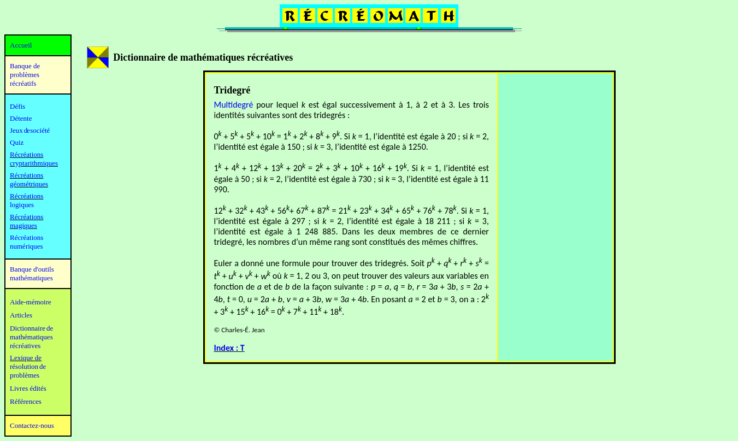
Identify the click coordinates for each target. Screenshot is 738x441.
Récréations (26, 196)
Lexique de (26, 358)
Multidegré (233, 104)
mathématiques (31, 337)
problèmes (24, 375)
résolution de (28, 366)
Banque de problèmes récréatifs (25, 74)
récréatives (25, 346)
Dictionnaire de (31, 328)
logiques (22, 205)
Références (26, 401)
